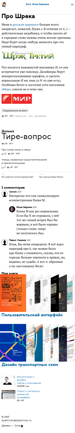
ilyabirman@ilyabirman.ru (17, 420)
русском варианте (26, 24)
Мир (6, 89)
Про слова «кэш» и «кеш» (16, 149)
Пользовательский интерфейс (32, 315)
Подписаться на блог (15, 110)
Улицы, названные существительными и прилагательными (24, 161)
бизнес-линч (21, 116)
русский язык (40, 116)
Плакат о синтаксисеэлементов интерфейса (28, 394)
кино (31, 116)
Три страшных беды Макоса (51, 177)
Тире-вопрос (26, 136)
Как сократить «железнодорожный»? (18, 177)
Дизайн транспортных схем (30, 365)
